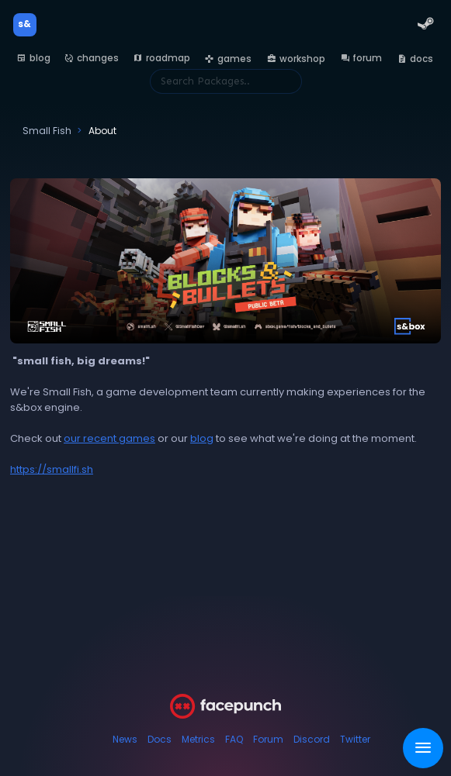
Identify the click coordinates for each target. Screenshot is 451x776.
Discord (311, 739)
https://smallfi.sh (51, 469)
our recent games (109, 438)
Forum (268, 739)
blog (201, 438)
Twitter (355, 739)
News (125, 739)
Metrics (198, 739)
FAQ (234, 739)
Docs (159, 739)
